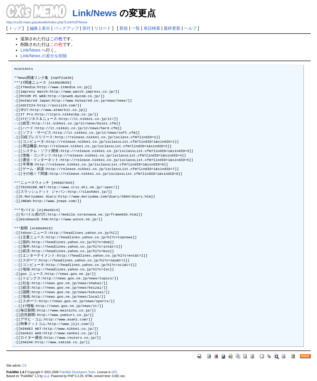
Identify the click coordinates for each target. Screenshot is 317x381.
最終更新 (172, 28)
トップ (15, 28)
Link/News (94, 13)
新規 (123, 28)
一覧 (135, 28)
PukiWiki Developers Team (77, 372)
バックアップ (66, 28)
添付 (86, 28)
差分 (46, 28)
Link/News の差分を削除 (43, 55)
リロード (102, 28)
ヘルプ (190, 28)
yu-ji (46, 376)
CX (24, 365)
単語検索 (151, 28)
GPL (114, 372)
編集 (34, 28)
